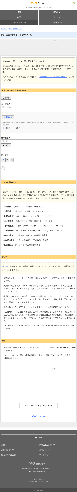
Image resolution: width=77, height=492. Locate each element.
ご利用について (7, 450)
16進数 (16, 128)
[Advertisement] (38, 47)
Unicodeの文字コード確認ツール (53, 77)
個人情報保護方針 (8, 455)
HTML (19, 12)
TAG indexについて (47, 445)
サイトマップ (44, 455)
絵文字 (5, 266)
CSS (19, 17)
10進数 (7, 128)
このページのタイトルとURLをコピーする (38, 406)
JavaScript (57, 22)
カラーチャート (57, 17)
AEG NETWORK (41, 482)
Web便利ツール (19, 22)
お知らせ (5, 445)
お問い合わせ (44, 450)
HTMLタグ (57, 12)
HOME (4, 29)
